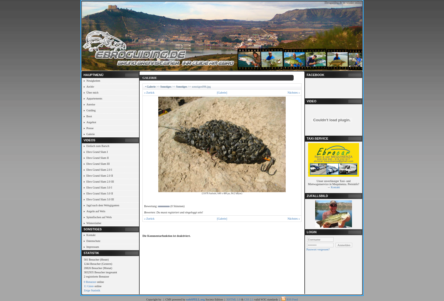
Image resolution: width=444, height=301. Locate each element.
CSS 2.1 (248, 299)
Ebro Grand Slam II (97, 157)
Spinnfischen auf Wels (99, 217)
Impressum (92, 246)
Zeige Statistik (92, 290)
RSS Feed (292, 299)
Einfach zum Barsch (97, 146)
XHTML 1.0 (233, 299)
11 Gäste (89, 286)
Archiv (90, 86)
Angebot (91, 122)
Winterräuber (93, 223)
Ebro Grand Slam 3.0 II (99, 193)
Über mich (92, 92)
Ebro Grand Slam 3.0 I (99, 187)
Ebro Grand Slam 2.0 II (99, 175)
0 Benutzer (90, 281)
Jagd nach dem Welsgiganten (102, 205)
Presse (90, 128)
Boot (89, 116)
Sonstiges (165, 86)
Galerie (90, 134)
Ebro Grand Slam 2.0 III (100, 181)
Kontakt (90, 235)
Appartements (94, 98)
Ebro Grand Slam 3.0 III (100, 199)
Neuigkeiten (93, 80)
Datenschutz (93, 240)
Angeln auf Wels (95, 211)
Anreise (90, 104)
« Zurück (149, 92)
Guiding (91, 110)
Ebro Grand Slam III (98, 163)
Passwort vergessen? (318, 249)
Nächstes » (293, 92)
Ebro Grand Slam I (97, 151)
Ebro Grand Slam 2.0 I (99, 169)
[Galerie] (222, 92)
